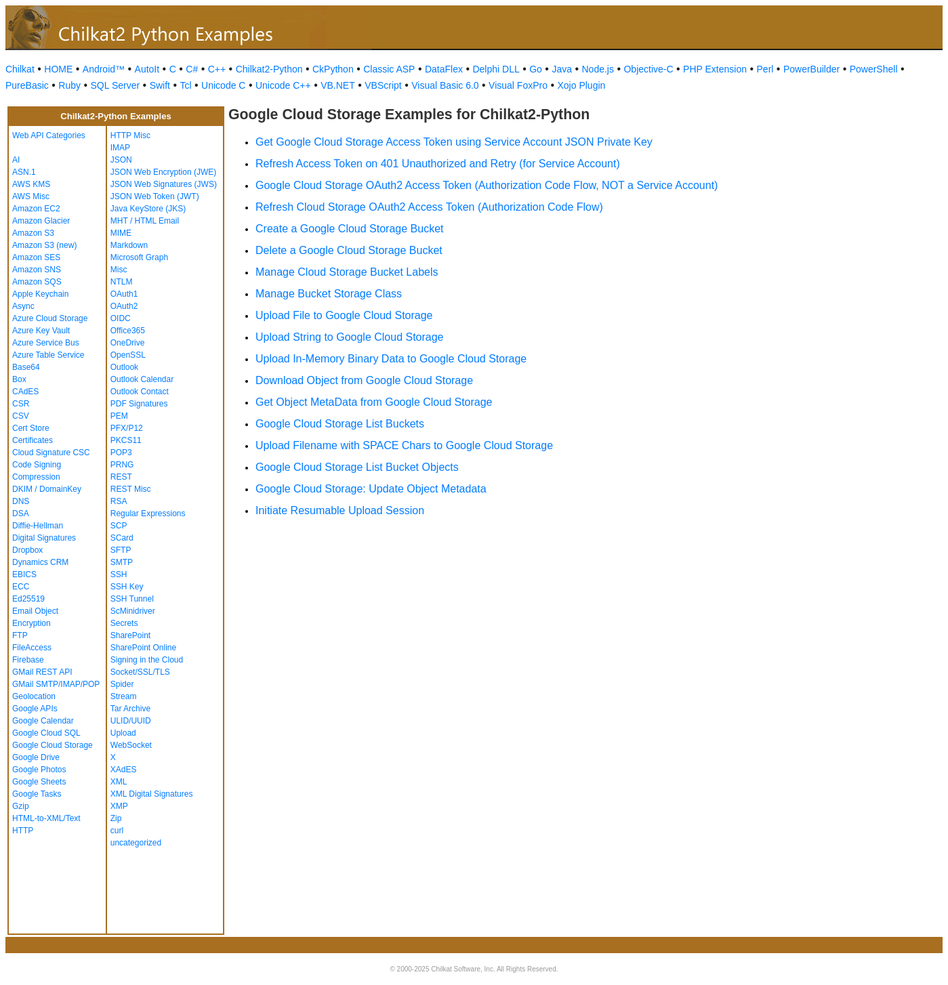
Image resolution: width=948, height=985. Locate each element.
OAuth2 (124, 306)
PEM (119, 416)
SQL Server (115, 85)
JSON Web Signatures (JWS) (163, 184)
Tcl (185, 85)
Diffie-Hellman (37, 525)
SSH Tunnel (132, 599)
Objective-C (648, 69)
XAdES (123, 769)
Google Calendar (43, 721)
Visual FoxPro (518, 85)
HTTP (22, 830)
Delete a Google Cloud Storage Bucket (348, 250)
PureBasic (27, 85)
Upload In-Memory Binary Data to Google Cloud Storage (391, 358)
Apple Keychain (40, 294)
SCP (118, 525)
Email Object (35, 611)
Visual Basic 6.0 (444, 85)
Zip (116, 818)
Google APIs (35, 708)
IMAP (120, 147)
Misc (118, 269)
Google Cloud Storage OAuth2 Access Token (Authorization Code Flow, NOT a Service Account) (486, 185)
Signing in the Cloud (146, 660)
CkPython (333, 69)
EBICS (24, 574)
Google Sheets (39, 782)
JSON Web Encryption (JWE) (163, 172)
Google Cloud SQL (46, 733)
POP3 (121, 452)
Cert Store (30, 428)
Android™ (104, 69)
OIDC (120, 318)
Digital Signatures (44, 538)
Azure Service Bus (45, 343)
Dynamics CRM (40, 562)
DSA (20, 513)
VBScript (383, 85)
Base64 (26, 367)
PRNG (122, 464)
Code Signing (36, 464)
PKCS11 (126, 440)
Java (562, 69)
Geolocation (34, 696)
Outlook (124, 367)
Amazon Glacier (41, 221)
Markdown (129, 245)
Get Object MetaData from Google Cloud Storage (374, 402)
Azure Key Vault (41, 330)
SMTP (121, 562)
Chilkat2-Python (269, 69)
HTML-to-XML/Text (46, 818)
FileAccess (31, 647)
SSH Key (127, 586)
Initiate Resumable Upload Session (339, 510)
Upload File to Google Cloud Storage (344, 315)
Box (19, 379)
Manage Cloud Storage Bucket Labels (346, 272)
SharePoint (130, 635)
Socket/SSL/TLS (140, 672)
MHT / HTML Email (144, 221)
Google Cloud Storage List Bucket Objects (357, 467)
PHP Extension (715, 69)
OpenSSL (128, 355)
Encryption (31, 623)
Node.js (598, 69)
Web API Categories (48, 135)
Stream (123, 696)
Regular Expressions (148, 513)
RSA (118, 501)
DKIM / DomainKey (46, 489)
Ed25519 (28, 599)
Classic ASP (389, 69)
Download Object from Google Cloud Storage (364, 380)
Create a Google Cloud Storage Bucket (349, 228)
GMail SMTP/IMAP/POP (56, 684)
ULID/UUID (130, 721)
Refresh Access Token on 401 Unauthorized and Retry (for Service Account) (437, 163)
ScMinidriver (132, 611)
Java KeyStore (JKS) (148, 208)
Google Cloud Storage (52, 745)
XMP (119, 806)
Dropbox (27, 550)
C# (192, 69)
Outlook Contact (139, 391)
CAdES (25, 391)
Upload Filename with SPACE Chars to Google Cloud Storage (404, 445)
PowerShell (874, 69)
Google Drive (36, 757)
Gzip (20, 806)
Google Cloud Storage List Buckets (339, 423)
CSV (20, 416)
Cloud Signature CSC (51, 452)
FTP (20, 635)
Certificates (32, 440)
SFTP (120, 550)
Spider (122, 684)
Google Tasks (37, 794)
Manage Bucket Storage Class (328, 293)
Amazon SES (36, 257)
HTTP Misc (130, 135)
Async (23, 306)
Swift (160, 85)
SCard (121, 538)
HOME (58, 69)
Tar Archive (130, 708)
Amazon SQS (37, 282)
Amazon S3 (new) (44, 245)
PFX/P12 (126, 428)
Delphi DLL (495, 69)
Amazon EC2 (36, 208)
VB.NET (338, 85)
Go (535, 69)
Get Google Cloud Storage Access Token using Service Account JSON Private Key (454, 142)
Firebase (28, 660)
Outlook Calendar (141, 379)
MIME (120, 233)
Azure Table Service (48, 355)
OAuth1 (124, 294)
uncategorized (135, 842)
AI (16, 160)
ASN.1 (24, 172)
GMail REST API (42, 672)
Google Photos (39, 769)
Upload (123, 733)
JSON (121, 160)
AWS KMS (31, 184)
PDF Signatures (139, 403)
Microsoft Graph (139, 257)
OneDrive (127, 343)
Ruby (69, 85)
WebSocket (131, 745)
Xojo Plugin (582, 85)
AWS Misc (30, 196)
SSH (118, 574)
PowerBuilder (811, 69)
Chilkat (20, 69)
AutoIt (147, 69)
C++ (217, 69)
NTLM (121, 282)
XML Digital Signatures (151, 794)
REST (121, 477)
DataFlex (444, 69)
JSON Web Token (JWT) (154, 196)
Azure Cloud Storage (49, 318)
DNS (20, 501)
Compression (36, 477)
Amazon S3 (33, 233)
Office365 (127, 330)
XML (118, 782)
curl (116, 830)
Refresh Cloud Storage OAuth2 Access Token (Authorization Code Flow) (429, 207)
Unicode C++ (283, 85)
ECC (20, 586)
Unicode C (223, 85)
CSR (20, 403)
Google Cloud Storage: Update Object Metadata (371, 489)
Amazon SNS (36, 269)
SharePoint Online (143, 647)
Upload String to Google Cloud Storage (349, 337)
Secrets (124, 623)
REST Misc (130, 489)
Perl (765, 69)
